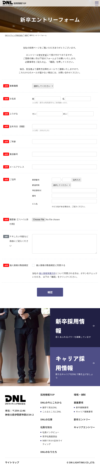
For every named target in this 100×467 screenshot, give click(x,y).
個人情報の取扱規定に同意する (50, 265)
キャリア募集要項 (84, 411)
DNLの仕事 (46, 419)
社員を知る (46, 427)
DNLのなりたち (48, 451)
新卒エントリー (82, 419)
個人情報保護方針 (47, 273)
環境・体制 (80, 394)
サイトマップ (12, 462)
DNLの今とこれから (51, 402)
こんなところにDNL (51, 411)
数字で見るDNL (49, 407)
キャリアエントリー (84, 427)
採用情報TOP (47, 394)
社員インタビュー (50, 432)
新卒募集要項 (82, 407)
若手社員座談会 (49, 436)
